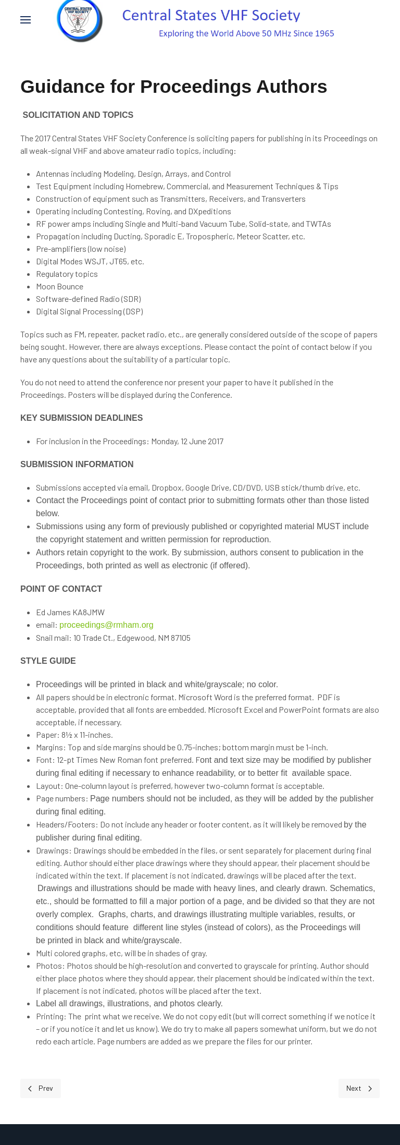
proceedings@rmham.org (106, 624)
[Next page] (359, 1088)
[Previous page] (40, 1088)
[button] (25, 19)
